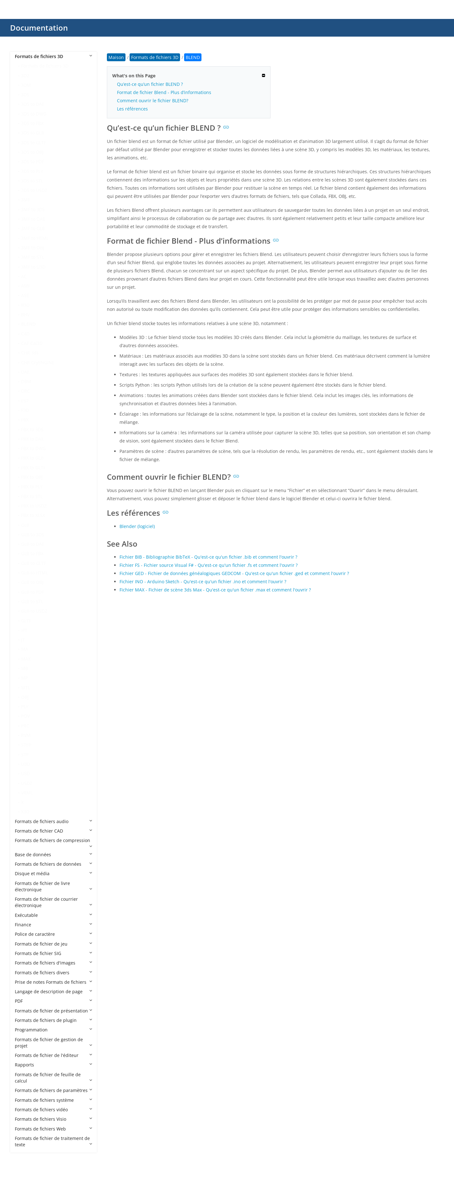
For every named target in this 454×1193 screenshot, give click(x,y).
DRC (25, 391)
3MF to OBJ (32, 248)
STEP (26, 745)
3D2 (25, 76)
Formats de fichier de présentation (53, 1011)
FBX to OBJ (32, 477)
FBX (25, 420)
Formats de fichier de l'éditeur (53, 1055)
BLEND (28, 324)
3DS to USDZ (34, 190)
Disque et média (53, 873)
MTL (25, 688)
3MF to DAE (33, 219)
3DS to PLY (32, 171)
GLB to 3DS (32, 534)
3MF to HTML (35, 238)
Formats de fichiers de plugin (53, 1020)
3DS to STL (32, 181)
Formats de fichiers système (53, 1100)
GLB (25, 525)
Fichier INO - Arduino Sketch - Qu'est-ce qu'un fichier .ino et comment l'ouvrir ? (202, 582)
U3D (25, 764)
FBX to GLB (32, 458)
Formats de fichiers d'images (53, 963)
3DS (25, 95)
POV (25, 716)
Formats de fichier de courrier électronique (53, 902)
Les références (132, 109)
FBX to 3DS (32, 429)
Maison (116, 57)
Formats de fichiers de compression (53, 842)
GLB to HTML (34, 573)
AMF (25, 286)
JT (23, 640)
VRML (27, 793)
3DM (26, 85)
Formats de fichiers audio (53, 821)
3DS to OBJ (32, 152)
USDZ (26, 783)
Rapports (53, 1065)
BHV (25, 315)
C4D (25, 334)
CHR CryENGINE (38, 362)
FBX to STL (32, 496)
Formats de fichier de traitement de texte (53, 1141)
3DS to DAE (32, 104)
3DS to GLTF (33, 142)
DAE (25, 372)
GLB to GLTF (33, 563)
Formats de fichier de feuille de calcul (53, 1077)
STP (25, 754)
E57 (25, 401)
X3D (25, 812)
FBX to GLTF (33, 468)
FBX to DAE (32, 439)
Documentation (39, 27)
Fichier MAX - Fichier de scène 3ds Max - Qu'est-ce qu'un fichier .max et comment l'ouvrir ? (215, 590)
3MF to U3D (33, 267)
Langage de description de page (53, 991)
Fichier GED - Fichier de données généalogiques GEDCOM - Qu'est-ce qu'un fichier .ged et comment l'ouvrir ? (234, 573)
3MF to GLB (33, 228)
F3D (25, 410)
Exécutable (53, 915)
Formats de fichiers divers (53, 973)
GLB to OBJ (32, 582)
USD (25, 773)
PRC (25, 726)
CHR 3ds (30, 353)
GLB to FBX (32, 553)
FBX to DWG (33, 448)
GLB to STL (32, 601)
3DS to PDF (32, 161)
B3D (25, 305)
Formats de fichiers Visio (53, 1119)
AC (24, 276)
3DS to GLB (32, 133)
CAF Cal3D (32, 343)
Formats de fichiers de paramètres (53, 1090)
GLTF (26, 621)
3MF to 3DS (33, 209)
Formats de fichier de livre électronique (53, 886)
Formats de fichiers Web (53, 1129)
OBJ (25, 697)
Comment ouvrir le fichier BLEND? (152, 101)
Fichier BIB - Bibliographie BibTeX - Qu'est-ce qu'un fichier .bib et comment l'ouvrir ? (208, 557)
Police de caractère (53, 934)
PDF (53, 1001)
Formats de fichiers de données (53, 864)
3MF (25, 200)
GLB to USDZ (34, 611)
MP (24, 678)
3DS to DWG (33, 114)
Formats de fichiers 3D (53, 56)
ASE (25, 295)
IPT (24, 630)
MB (24, 668)
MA (24, 649)
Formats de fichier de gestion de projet (53, 1042)
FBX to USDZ (34, 506)
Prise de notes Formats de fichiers (53, 982)
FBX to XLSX (33, 515)
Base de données (53, 855)
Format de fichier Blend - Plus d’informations (164, 92)
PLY (24, 706)
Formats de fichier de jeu (53, 944)
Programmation (53, 1030)
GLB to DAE (32, 544)
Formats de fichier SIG (53, 953)
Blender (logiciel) (137, 526)
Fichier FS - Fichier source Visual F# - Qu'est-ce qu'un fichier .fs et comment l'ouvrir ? (208, 565)
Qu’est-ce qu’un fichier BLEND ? (150, 84)
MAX (26, 659)
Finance (53, 925)
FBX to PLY (32, 487)
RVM (26, 735)
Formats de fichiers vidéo (53, 1110)
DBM (26, 381)
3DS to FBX (32, 123)
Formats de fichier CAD (53, 831)
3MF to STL (32, 257)
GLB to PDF (32, 592)
